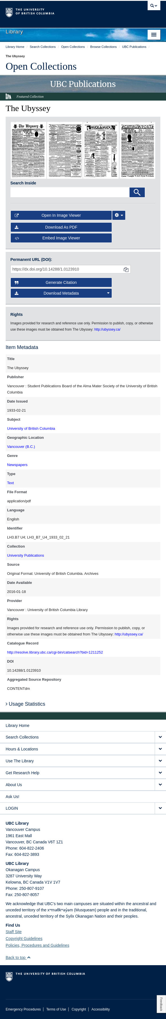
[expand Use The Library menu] (160, 761)
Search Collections (22, 737)
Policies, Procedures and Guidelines (37, 945)
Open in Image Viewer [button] (48, 215)
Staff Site (14, 931)
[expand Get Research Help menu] (160, 773)
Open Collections (41, 66)
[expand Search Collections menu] (160, 737)
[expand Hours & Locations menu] (160, 749)
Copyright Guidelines (24, 938)
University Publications (25, 555)
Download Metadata (62, 293)
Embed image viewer (47, 238)
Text (10, 483)
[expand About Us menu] (160, 785)
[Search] (137, 192)
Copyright (79, 1009)
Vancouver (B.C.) (21, 446)
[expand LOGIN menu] (160, 808)
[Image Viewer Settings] (119, 215)
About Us (14, 784)
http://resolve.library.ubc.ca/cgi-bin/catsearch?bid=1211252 (55, 652)
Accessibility (100, 1009)
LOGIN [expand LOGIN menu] (12, 808)
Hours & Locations (22, 749)
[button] (29, 957)
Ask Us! (12, 796)
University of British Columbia (31, 428)
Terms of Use (56, 1009)
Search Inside (23, 183)
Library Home (17, 725)
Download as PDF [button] (46, 227)
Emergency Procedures (23, 1009)
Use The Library (20, 761)
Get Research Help (22, 773)
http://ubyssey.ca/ (129, 634)
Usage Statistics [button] (25, 704)
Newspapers (17, 465)
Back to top (18, 957)
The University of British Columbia (60, 11)
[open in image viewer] (28, 150)
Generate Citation (46, 282)
